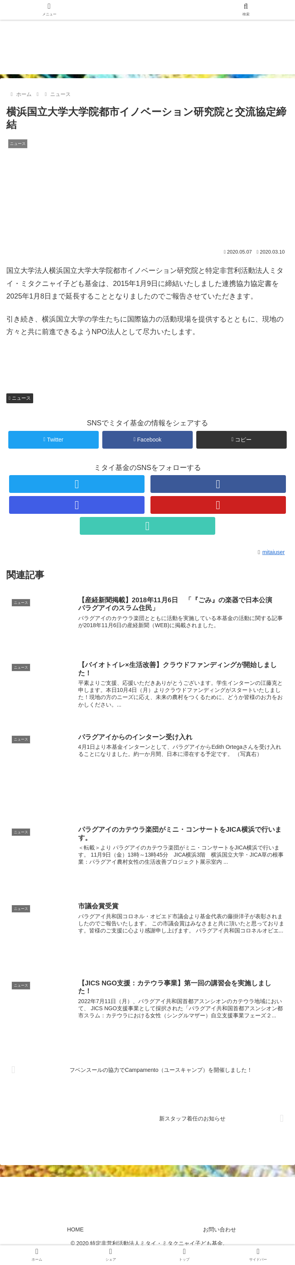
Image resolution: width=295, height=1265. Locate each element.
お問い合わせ (219, 1230)
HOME (75, 1230)
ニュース (20, 398)
